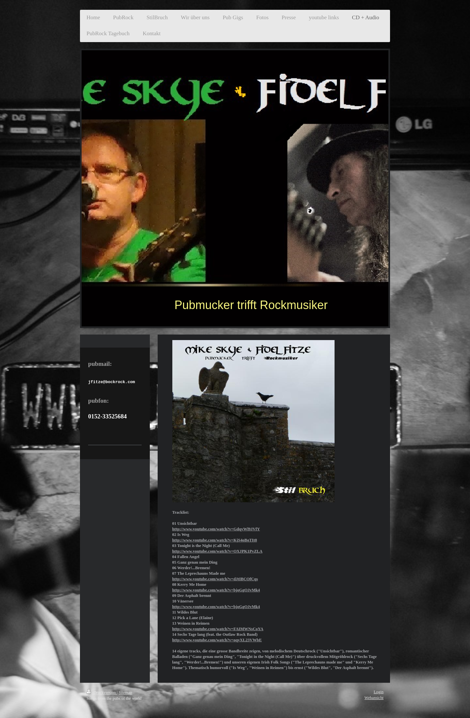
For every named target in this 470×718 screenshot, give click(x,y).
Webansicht (374, 697)
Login (379, 692)
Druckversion (101, 692)
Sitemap (125, 692)
